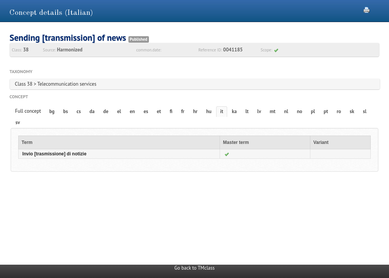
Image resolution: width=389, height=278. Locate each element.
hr (195, 111)
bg (52, 111)
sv (18, 122)
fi (171, 111)
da (92, 111)
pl (313, 111)
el (119, 111)
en (132, 111)
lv (259, 111)
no (299, 111)
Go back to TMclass (194, 268)
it (221, 111)
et (159, 111)
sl (364, 111)
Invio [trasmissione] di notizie (54, 154)
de (106, 111)
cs (79, 111)
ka (234, 111)
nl (286, 111)
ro (339, 111)
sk (352, 111)
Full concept (28, 111)
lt (246, 111)
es (146, 111)
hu (209, 111)
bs (65, 111)
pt (326, 111)
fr (183, 111)
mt (272, 111)
